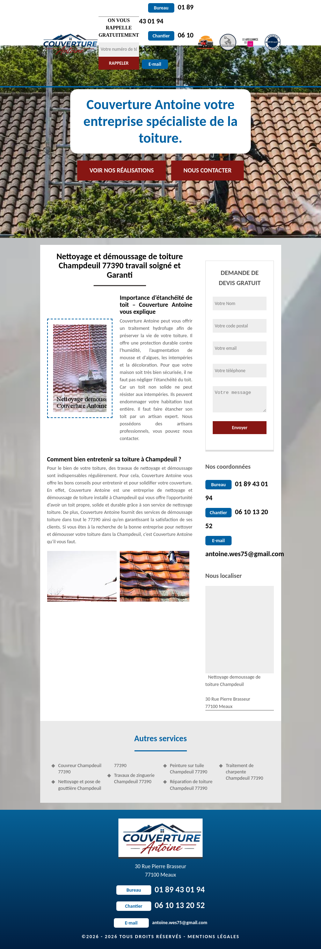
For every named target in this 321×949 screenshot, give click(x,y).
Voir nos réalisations (121, 170)
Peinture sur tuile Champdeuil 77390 (188, 769)
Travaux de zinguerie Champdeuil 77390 (134, 778)
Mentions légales (214, 937)
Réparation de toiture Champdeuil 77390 (191, 785)
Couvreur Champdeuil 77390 (80, 769)
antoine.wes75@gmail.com (244, 554)
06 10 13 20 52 (160, 905)
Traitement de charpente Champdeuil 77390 (244, 772)
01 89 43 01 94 (160, 889)
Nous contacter (207, 170)
